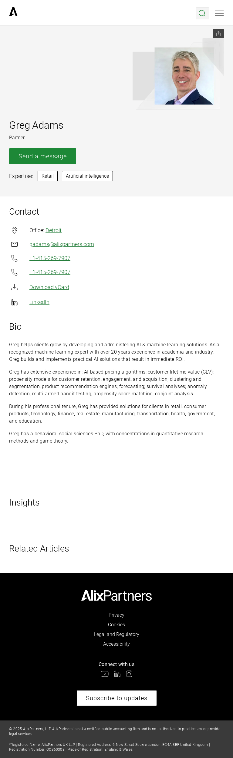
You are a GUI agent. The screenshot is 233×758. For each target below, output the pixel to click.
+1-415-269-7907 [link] (39, 258)
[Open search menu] (202, 13)
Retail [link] (48, 176)
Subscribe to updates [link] (116, 698)
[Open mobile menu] (219, 13)
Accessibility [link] (116, 644)
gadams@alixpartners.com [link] (51, 244)
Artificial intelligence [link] (87, 176)
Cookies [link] (116, 625)
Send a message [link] (43, 156)
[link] (13, 13)
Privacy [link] (116, 615)
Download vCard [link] (39, 287)
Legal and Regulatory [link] (116, 634)
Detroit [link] (54, 230)
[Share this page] (218, 33)
